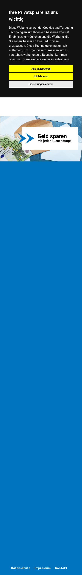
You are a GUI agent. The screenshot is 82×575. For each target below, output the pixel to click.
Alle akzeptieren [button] (41, 68)
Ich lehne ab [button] (41, 76)
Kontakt (61, 568)
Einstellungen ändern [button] (41, 84)
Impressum (43, 568)
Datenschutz (20, 568)
